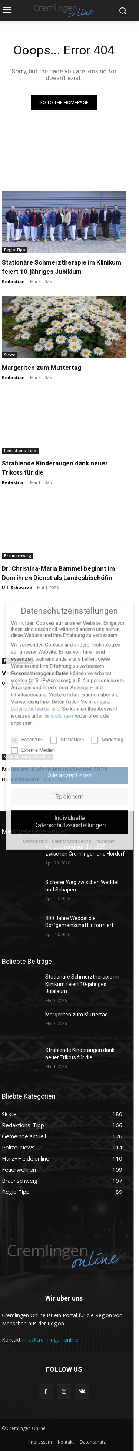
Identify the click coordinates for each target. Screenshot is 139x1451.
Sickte (9, 355)
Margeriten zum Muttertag (41, 367)
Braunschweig (17, 555)
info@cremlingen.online (50, 1339)
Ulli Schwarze (17, 587)
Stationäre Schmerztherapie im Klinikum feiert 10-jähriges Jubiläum (82, 984)
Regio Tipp (14, 249)
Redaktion (13, 281)
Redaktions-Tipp (20, 450)
